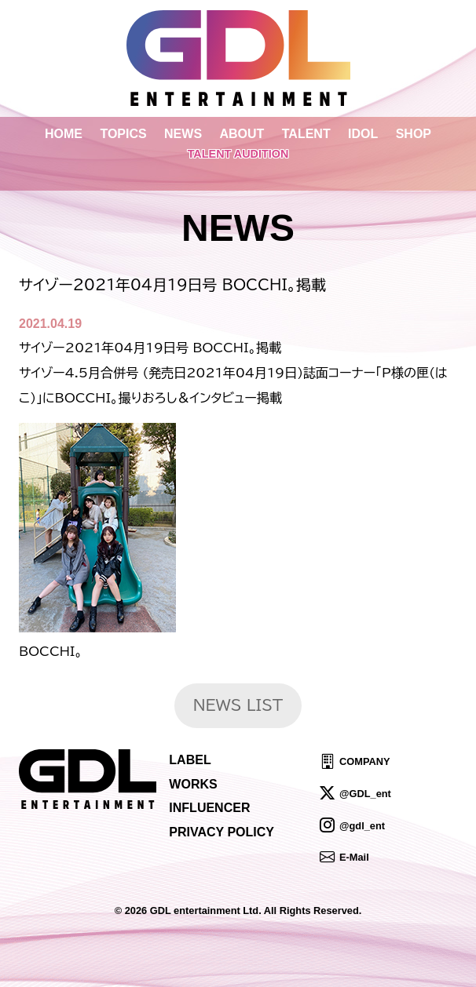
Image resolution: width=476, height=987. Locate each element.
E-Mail (354, 857)
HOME (63, 133)
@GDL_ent (365, 793)
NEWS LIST (238, 704)
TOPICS (123, 133)
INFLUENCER (209, 807)
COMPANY (364, 761)
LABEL (190, 760)
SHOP (413, 133)
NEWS (183, 133)
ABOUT (241, 133)
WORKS (193, 784)
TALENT (306, 133)
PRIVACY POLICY (221, 832)
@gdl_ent (362, 825)
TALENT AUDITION (238, 154)
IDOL (363, 133)
